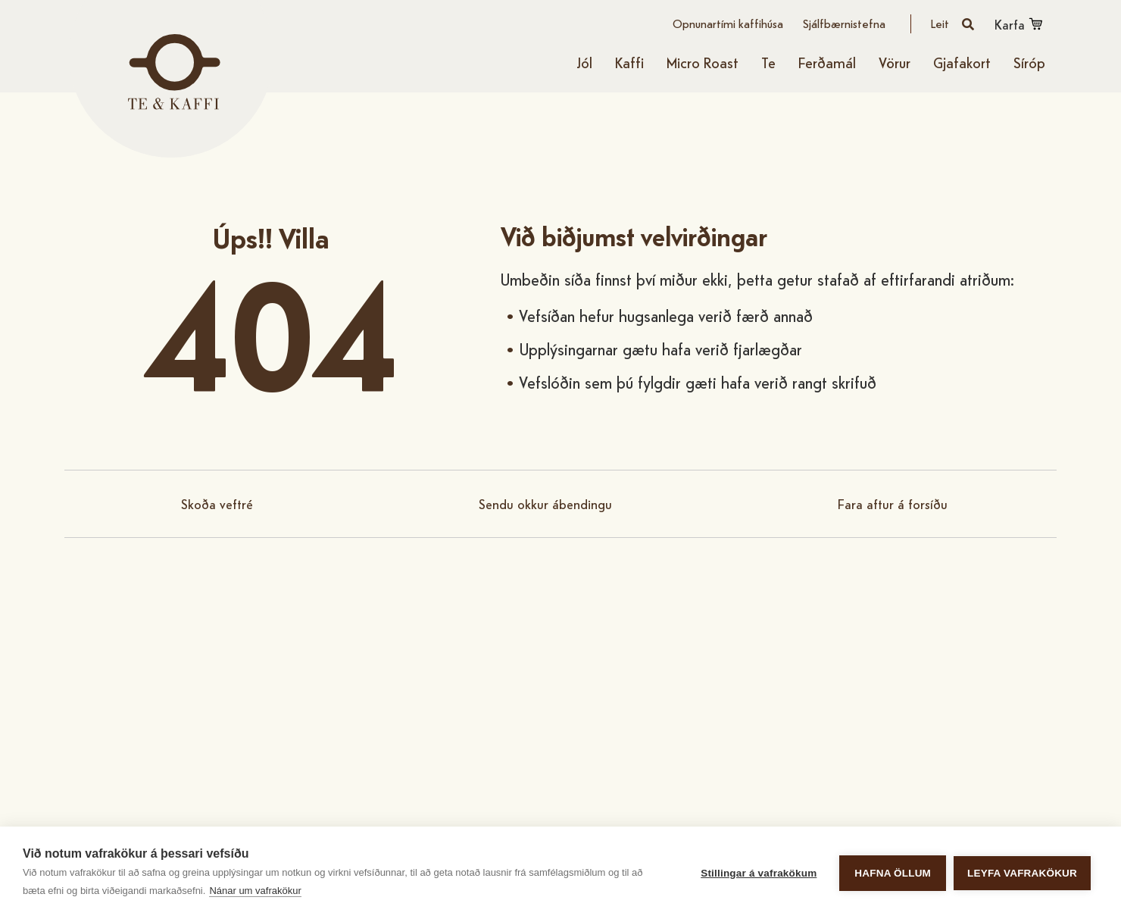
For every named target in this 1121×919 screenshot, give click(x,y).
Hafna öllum (892, 873)
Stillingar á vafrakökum (759, 873)
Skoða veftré (217, 503)
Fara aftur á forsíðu (893, 503)
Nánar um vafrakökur (255, 890)
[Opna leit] (953, 24)
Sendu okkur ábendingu (545, 503)
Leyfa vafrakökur (1022, 873)
